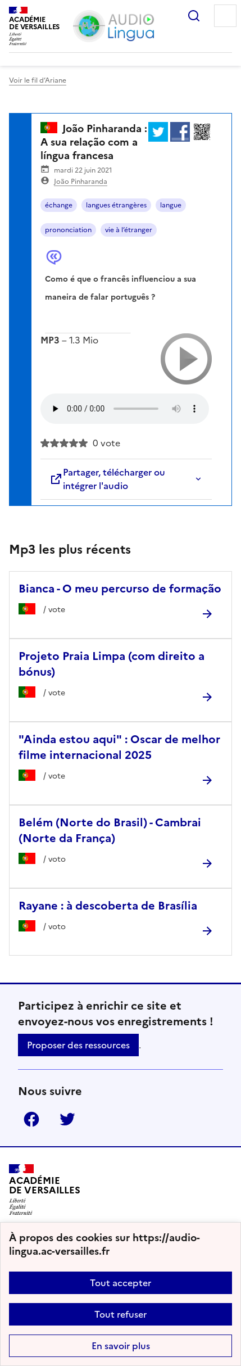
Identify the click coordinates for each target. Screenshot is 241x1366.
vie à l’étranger (128, 230)
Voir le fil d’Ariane (37, 80)
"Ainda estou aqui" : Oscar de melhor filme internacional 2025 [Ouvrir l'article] (119, 747)
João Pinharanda (80, 182)
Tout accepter (120, 1283)
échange (58, 205)
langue (170, 205)
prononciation (68, 230)
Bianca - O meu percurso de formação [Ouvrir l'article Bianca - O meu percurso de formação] (120, 588)
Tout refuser (120, 1314)
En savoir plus (121, 1346)
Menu (225, 15)
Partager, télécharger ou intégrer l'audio (107, 478)
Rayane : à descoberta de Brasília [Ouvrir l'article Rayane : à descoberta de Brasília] (108, 905)
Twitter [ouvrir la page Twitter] (67, 1119)
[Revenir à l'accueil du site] (44, 1189)
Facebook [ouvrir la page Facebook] (31, 1119)
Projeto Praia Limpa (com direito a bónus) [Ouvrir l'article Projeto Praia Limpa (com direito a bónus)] (111, 664)
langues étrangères (116, 205)
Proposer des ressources (78, 1045)
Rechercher (194, 15)
